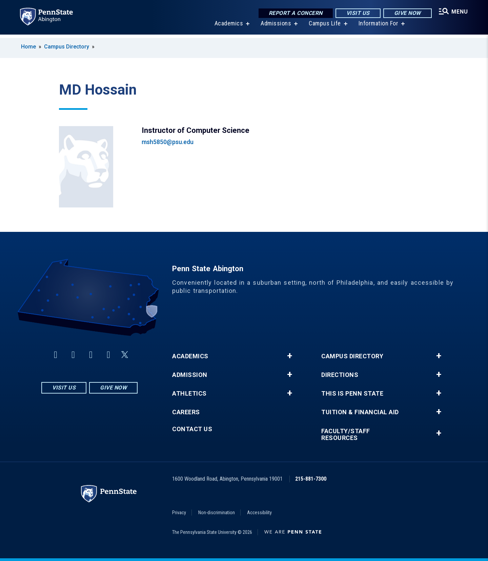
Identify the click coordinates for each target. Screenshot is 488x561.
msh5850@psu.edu (168, 141)
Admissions (275, 27)
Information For (378, 27)
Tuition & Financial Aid (360, 412)
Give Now (405, 13)
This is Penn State (352, 393)
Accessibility (259, 512)
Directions (339, 375)
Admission (189, 375)
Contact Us (192, 429)
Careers (186, 412)
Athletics (189, 393)
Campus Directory (66, 46)
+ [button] (289, 355)
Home (28, 46)
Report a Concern (294, 13)
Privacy (179, 512)
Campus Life (324, 27)
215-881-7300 (310, 479)
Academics (228, 27)
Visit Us (356, 13)
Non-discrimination (216, 512)
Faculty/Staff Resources (345, 434)
